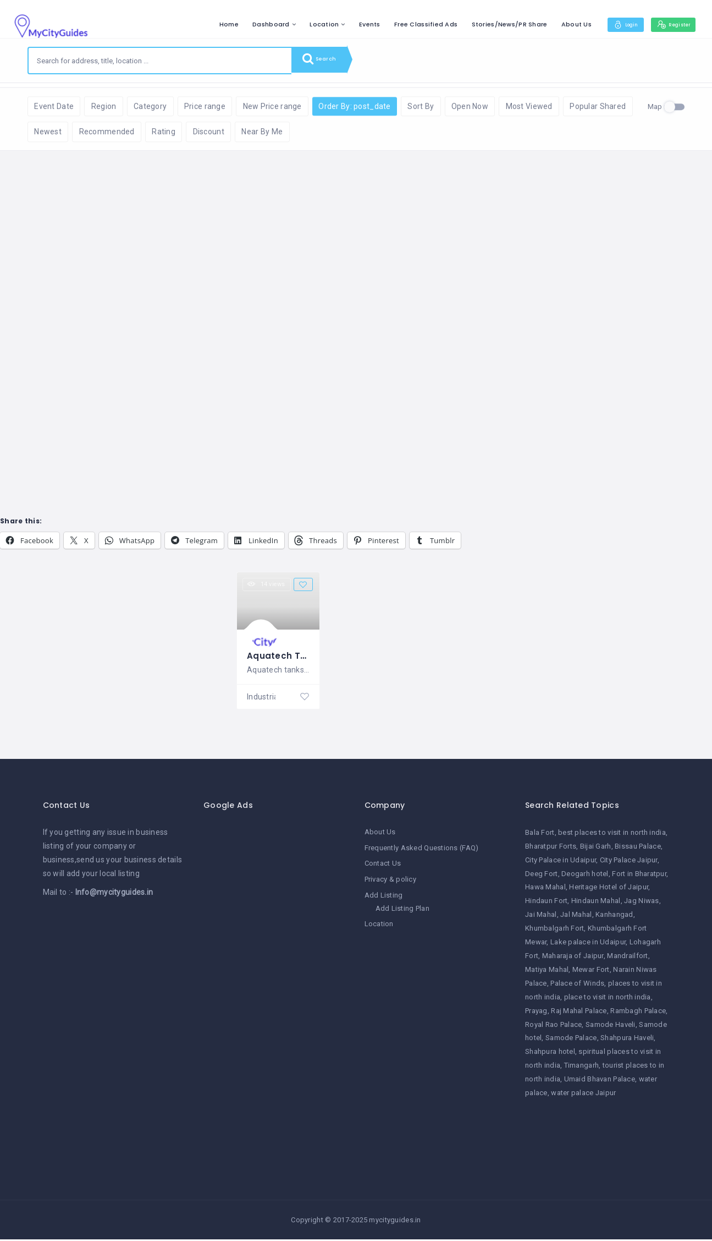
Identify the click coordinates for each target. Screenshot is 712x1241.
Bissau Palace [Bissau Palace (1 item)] (638, 849)
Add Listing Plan (402, 909)
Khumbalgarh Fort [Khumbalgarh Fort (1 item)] (554, 931)
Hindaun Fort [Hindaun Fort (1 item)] (546, 904)
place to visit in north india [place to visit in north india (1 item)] (607, 1000)
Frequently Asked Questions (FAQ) (422, 850)
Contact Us (383, 865)
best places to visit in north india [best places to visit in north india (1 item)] (612, 835)
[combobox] (160, 60)
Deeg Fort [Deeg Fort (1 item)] (541, 876)
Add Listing (384, 897)
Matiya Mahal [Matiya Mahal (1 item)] (547, 972)
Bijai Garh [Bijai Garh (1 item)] (595, 849)
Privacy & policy (390, 881)
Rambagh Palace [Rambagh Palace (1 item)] (638, 1013)
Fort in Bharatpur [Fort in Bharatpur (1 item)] (639, 876)
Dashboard (254, 24)
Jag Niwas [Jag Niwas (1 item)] (641, 904)
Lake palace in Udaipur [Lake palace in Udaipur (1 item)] (588, 945)
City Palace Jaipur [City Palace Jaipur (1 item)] (629, 863)
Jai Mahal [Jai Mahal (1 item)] (541, 917)
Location (307, 24)
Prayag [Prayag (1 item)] (536, 1013)
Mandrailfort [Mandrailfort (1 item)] (627, 958)
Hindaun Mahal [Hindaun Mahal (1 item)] (596, 904)
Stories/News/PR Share (493, 24)
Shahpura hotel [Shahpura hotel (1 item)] (550, 1055)
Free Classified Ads (409, 24)
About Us (560, 24)
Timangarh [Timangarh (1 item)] (581, 1068)
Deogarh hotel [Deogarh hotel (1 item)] (585, 876)
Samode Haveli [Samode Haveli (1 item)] (611, 1027)
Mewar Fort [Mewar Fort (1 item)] (591, 972)
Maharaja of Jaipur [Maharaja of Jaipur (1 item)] (573, 958)
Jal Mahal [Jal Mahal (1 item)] (576, 917)
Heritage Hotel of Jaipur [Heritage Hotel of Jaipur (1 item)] (608, 890)
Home (212, 24)
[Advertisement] (275, 993)
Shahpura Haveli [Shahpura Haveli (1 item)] (627, 1041)
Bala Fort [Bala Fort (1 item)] (540, 835)
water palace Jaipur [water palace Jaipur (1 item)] (583, 1095)
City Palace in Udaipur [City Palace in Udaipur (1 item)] (560, 863)
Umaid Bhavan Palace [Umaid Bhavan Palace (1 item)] (599, 1082)
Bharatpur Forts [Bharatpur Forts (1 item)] (550, 849)
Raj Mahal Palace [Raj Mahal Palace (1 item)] (578, 1013)
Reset (124, 99)
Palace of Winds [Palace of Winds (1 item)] (577, 986)
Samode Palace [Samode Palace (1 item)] (571, 1041)
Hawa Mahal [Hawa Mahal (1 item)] (545, 890)
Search (324, 60)
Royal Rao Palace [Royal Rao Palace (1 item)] (553, 1027)
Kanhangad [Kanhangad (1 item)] (614, 917)
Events (353, 24)
